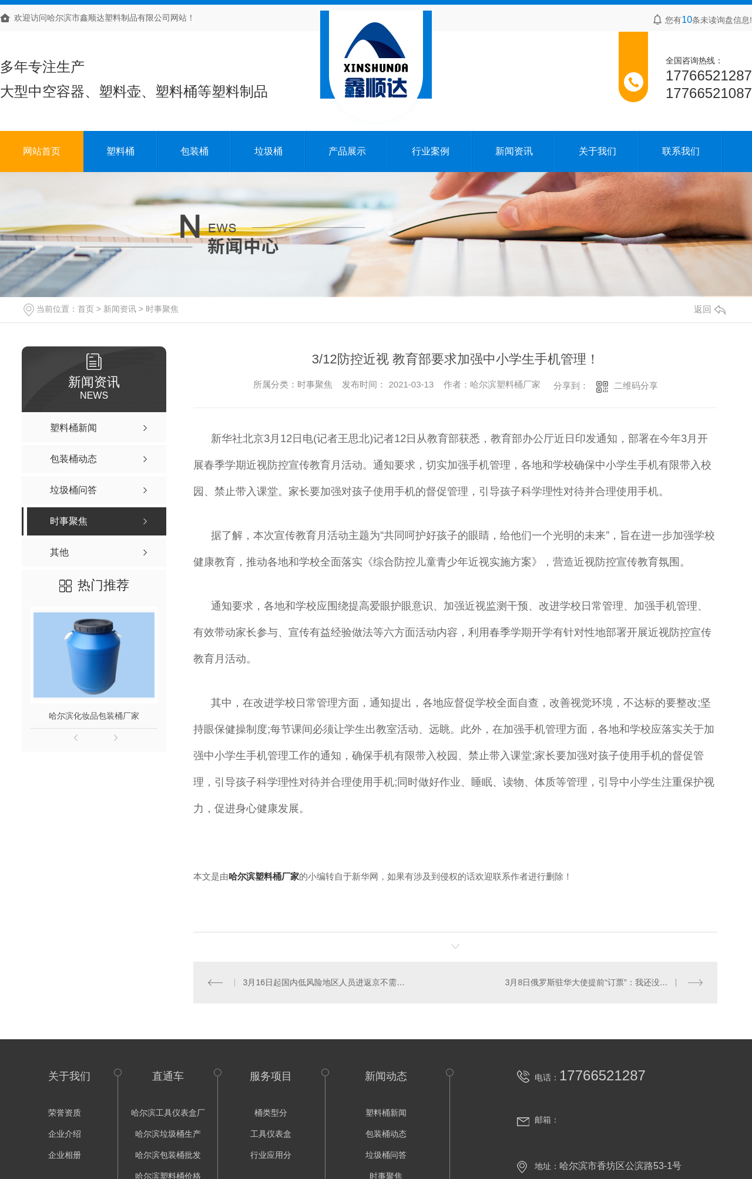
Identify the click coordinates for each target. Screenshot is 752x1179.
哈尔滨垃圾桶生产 (168, 1133)
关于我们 (597, 151)
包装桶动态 (386, 1133)
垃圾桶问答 (386, 1155)
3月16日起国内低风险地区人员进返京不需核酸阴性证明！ (324, 982)
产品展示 (347, 151)
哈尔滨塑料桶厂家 (505, 384)
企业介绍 (64, 1133)
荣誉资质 (64, 1112)
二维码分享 (636, 385)
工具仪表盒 (270, 1133)
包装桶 (194, 151)
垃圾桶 (268, 151)
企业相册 (64, 1155)
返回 (710, 309)
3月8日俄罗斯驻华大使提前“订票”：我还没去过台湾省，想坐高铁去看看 (604, 982)
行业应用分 (270, 1155)
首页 (86, 309)
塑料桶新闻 (386, 1112)
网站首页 (42, 151)
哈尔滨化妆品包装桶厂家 (94, 715)
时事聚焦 (162, 309)
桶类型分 (270, 1112)
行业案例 (430, 151)
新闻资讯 (514, 151)
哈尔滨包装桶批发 (168, 1155)
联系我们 (681, 151)
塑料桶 (120, 151)
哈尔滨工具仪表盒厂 (168, 1112)
